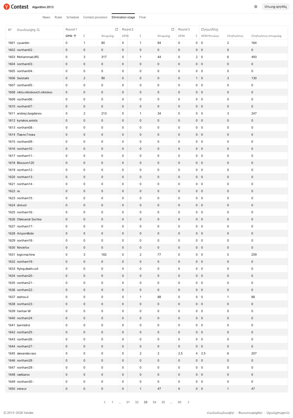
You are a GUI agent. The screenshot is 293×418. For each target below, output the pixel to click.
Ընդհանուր (237, 36)
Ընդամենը (212, 29)
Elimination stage (123, 17)
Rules (58, 17)
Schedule (73, 17)
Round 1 (74, 29)
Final (142, 17)
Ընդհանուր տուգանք (268, 36)
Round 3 (190, 29)
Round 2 (132, 29)
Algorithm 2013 (43, 7)
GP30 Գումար (212, 36)
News (46, 17)
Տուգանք (112, 36)
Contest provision (95, 17)
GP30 (71, 36)
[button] (28, 30)
